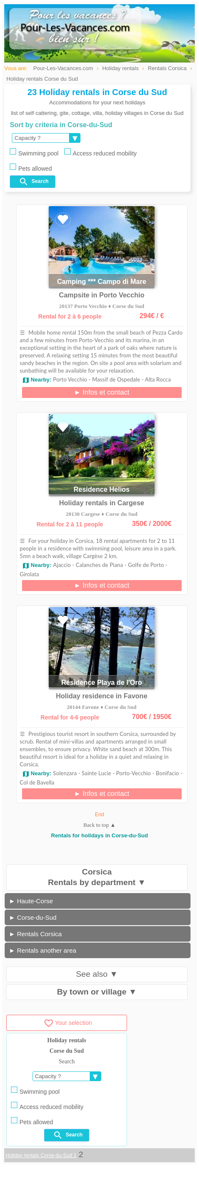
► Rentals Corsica (35, 933)
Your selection (68, 1022)
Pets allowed (31, 167)
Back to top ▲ (99, 825)
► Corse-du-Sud (32, 917)
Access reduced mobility (100, 152)
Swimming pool (34, 152)
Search (33, 182)
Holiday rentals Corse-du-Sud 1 (41, 1155)
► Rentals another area (42, 950)
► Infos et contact (102, 392)
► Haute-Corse (31, 901)
